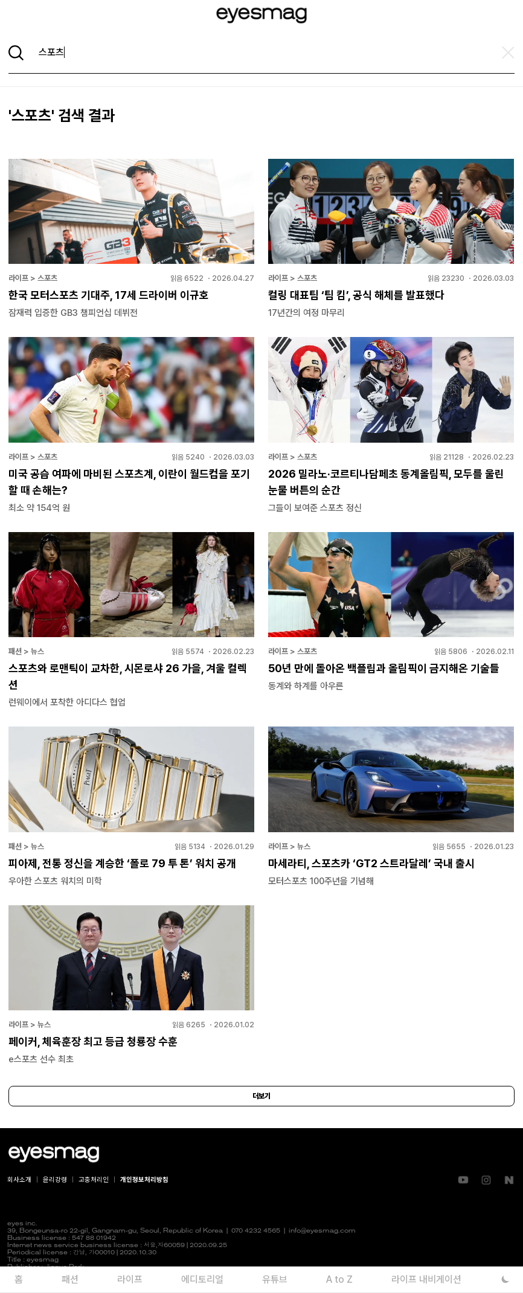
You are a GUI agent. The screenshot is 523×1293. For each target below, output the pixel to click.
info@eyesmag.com (322, 1231)
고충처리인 (94, 1180)
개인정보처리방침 (144, 1180)
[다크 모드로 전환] (505, 1279)
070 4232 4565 (255, 1231)
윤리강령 (55, 1180)
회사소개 (19, 1180)
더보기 (261, 1096)
